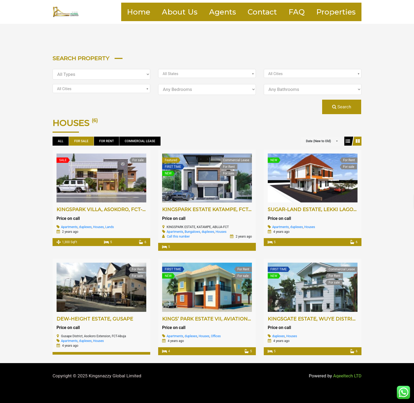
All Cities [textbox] (275, 74)
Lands (109, 227)
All (60, 141)
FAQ (292, 11)
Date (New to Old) (318, 141)
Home (121, 11)
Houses (98, 227)
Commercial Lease (140, 141)
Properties (334, 11)
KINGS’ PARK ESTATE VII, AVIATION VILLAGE (216, 319)
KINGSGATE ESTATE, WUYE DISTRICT (313, 319)
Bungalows (192, 232)
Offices (216, 336)
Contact (254, 11)
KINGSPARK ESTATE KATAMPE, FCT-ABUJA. (215, 209)
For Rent (106, 141)
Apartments (69, 227)
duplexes (85, 227)
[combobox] (207, 73)
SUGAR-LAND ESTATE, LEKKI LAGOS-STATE (320, 209)
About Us (165, 11)
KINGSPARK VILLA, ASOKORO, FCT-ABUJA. (109, 209)
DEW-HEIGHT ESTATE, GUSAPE (95, 319)
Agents (211, 11)
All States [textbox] (170, 74)
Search (341, 106)
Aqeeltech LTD (347, 375)
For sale (81, 141)
